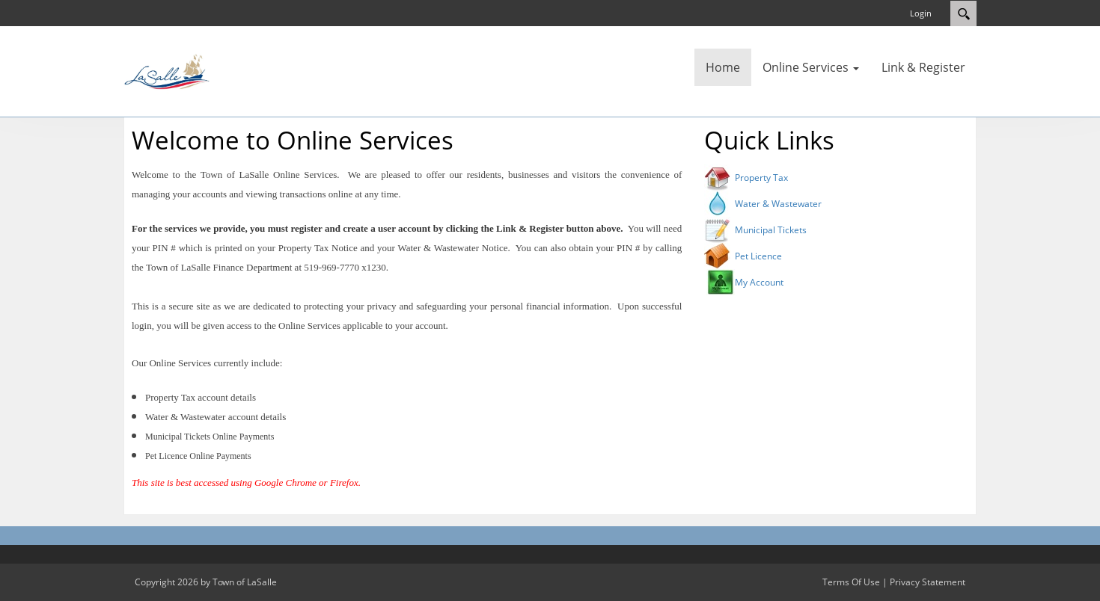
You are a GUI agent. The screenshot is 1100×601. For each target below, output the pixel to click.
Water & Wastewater (778, 203)
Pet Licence (758, 256)
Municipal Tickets (771, 230)
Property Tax (761, 177)
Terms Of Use (851, 582)
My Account (759, 282)
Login (921, 13)
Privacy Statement (927, 582)
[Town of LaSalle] (168, 70)
